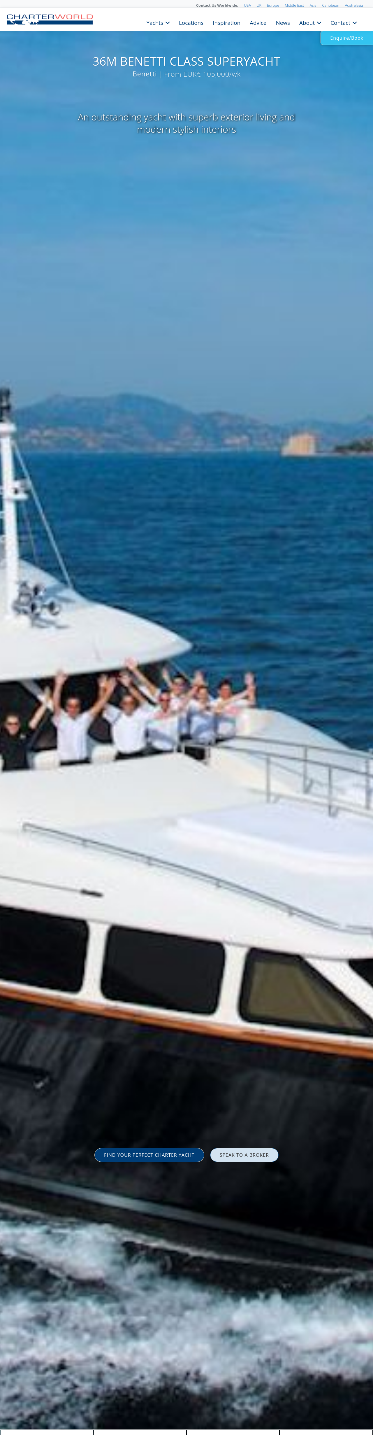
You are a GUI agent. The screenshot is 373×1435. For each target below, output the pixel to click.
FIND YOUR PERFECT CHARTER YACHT (149, 1155)
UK (258, 5)
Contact (340, 22)
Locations (191, 22)
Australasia (354, 5)
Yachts (155, 22)
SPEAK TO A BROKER (244, 1155)
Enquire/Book (346, 38)
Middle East (294, 5)
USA (247, 5)
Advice (258, 22)
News (283, 22)
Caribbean (330, 5)
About (307, 22)
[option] (186, 717)
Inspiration (226, 22)
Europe (273, 5)
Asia (313, 5)
